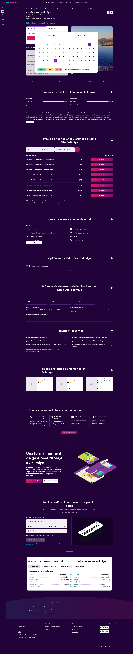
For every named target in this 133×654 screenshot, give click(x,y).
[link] (69, 432)
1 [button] (47, 44)
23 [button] (51, 56)
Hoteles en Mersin (74, 579)
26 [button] (63, 56)
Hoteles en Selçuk (33, 579)
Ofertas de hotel (30, 8)
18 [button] (59, 52)
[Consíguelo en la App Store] (104, 631)
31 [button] (55, 60)
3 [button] (55, 44)
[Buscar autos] (3, 15)
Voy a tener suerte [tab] (65, 566)
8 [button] (47, 48)
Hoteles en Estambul (34, 574)
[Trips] (3, 19)
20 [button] (39, 56)
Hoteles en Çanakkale (75, 581)
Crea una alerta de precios (99, 421)
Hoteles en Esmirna (75, 586)
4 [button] (59, 44)
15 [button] (47, 52)
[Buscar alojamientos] (3, 11)
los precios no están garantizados (67, 602)
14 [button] (43, 52)
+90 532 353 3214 (31, 20)
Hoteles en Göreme (75, 577)
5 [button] (63, 44)
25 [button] (59, 56)
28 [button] (43, 60)
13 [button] (39, 52)
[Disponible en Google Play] (104, 627)
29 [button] (47, 60)
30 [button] (51, 60)
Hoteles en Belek (33, 577)
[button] (3, 2)
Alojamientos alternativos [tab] (49, 566)
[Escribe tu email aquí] (48, 531)
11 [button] (59, 48)
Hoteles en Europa (40, 8)
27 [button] (39, 60)
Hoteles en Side (74, 584)
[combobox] (48, 521)
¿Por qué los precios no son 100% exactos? (70, 613)
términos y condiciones (53, 543)
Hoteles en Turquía (51, 8)
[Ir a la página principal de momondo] (11, 2)
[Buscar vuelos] (3, 7)
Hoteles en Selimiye (78, 8)
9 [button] (51, 48)
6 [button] (39, 48)
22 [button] (47, 56)
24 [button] (55, 56)
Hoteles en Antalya (75, 574)
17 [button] (55, 52)
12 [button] (63, 48)
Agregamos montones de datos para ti (70, 610)
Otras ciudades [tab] (34, 566)
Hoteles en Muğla (33, 581)
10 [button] (55, 48)
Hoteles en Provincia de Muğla (64, 8)
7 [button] (43, 48)
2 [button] (51, 44)
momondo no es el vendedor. (70, 607)
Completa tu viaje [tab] (79, 566)
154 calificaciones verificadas (46, 23)
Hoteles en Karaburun (34, 586)
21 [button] (43, 56)
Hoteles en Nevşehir (34, 584)
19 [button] (63, 52)
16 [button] (51, 52)
